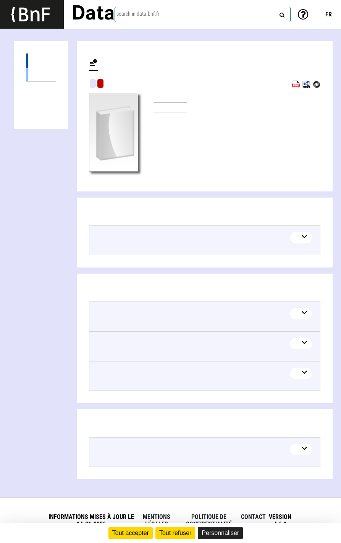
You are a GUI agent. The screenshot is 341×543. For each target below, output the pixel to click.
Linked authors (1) (41, 103)
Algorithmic (100, 83)
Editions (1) (41, 60)
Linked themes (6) (41, 89)
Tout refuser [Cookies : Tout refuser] (175, 533)
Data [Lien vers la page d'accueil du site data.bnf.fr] (93, 14)
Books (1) (41, 74)
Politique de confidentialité (209, 520)
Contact (253, 516)
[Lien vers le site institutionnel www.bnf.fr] (32, 14)
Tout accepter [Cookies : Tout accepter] (130, 533)
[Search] (281, 13)
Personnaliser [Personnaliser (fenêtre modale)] (220, 533)
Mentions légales (156, 520)
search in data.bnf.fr (137, 14)
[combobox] (203, 14)
